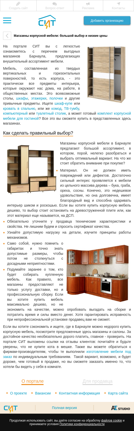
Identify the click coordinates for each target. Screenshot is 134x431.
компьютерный (15, 113)
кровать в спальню (19, 108)
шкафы (22, 98)
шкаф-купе (63, 103)
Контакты (118, 8)
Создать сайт (18, 8)
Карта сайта (118, 393)
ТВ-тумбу (71, 108)
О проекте (18, 393)
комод (56, 108)
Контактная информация (79, 393)
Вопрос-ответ (54, 8)
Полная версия (64, 408)
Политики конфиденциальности (82, 424)
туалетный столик (51, 113)
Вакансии (43, 393)
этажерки (38, 98)
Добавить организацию (107, 20)
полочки (56, 98)
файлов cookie (111, 420)
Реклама (88, 8)
